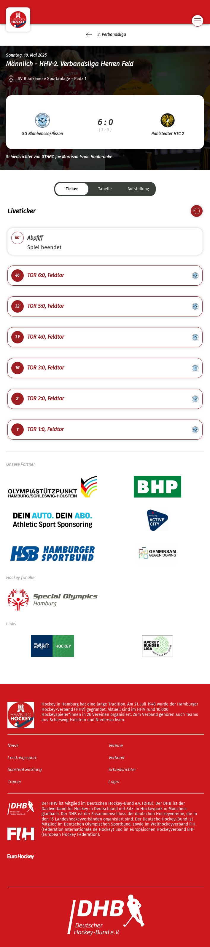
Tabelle (105, 188)
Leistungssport (21, 757)
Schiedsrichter (122, 769)
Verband (116, 757)
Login (113, 781)
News (12, 745)
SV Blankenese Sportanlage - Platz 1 (52, 78)
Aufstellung (138, 188)
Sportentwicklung (24, 769)
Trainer (14, 781)
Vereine (115, 745)
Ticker (72, 188)
